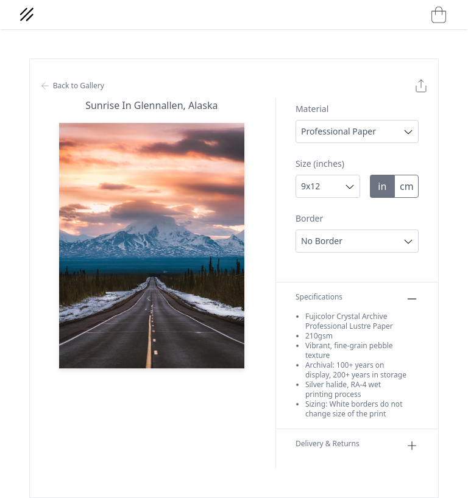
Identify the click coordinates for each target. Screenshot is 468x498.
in (382, 186)
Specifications (357, 299)
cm (407, 186)
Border (309, 218)
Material (312, 108)
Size (320, 163)
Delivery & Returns (357, 445)
